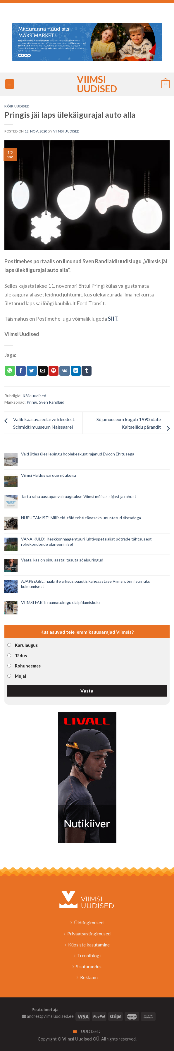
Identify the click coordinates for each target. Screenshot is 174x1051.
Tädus (21, 655)
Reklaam (89, 977)
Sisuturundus (88, 966)
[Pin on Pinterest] (53, 371)
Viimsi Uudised (87, 84)
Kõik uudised (17, 106)
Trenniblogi (89, 955)
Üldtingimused (89, 922)
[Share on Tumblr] (87, 371)
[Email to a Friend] (43, 371)
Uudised (87, 1031)
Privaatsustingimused (89, 933)
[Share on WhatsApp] (10, 371)
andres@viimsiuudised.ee (48, 1016)
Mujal (20, 676)
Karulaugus (26, 645)
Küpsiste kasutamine (89, 944)
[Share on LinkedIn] (76, 371)
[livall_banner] (87, 776)
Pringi (32, 402)
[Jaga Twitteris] (32, 371)
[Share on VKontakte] (64, 371)
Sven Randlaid (51, 402)
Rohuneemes (28, 665)
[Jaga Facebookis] (21, 371)
